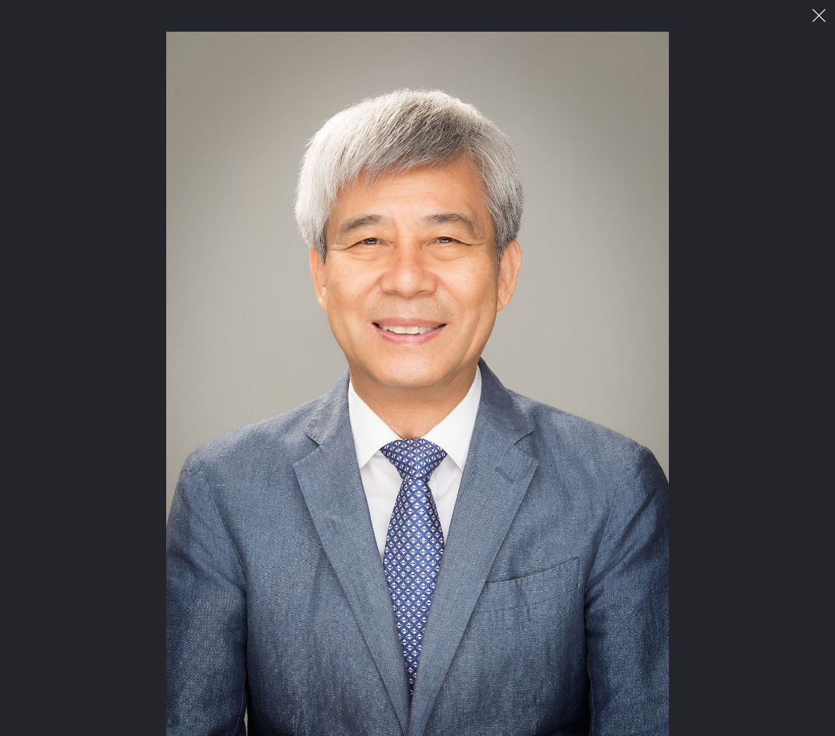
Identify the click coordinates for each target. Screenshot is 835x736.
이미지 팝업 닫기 (819, 16)
